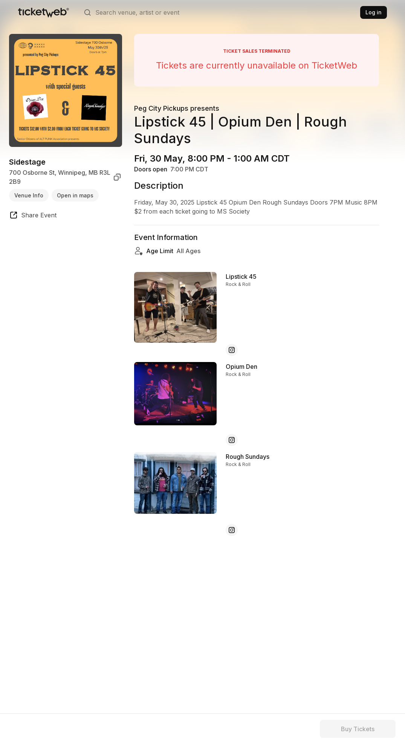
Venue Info (28, 195)
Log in (373, 12)
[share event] (33, 216)
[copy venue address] (117, 177)
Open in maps (75, 195)
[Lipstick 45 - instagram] (232, 350)
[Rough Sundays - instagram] (232, 530)
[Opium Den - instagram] (232, 440)
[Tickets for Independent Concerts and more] (43, 12)
